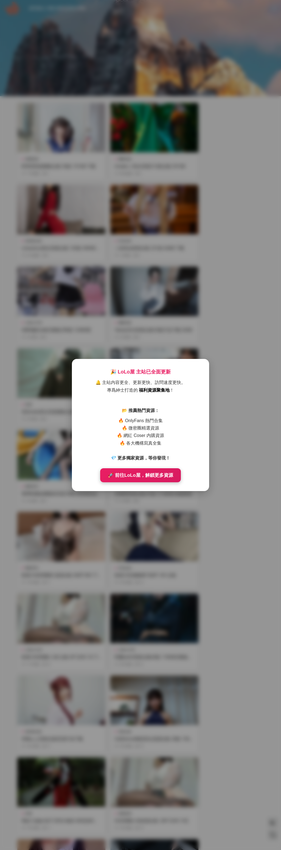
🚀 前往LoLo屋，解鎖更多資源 (140, 475)
